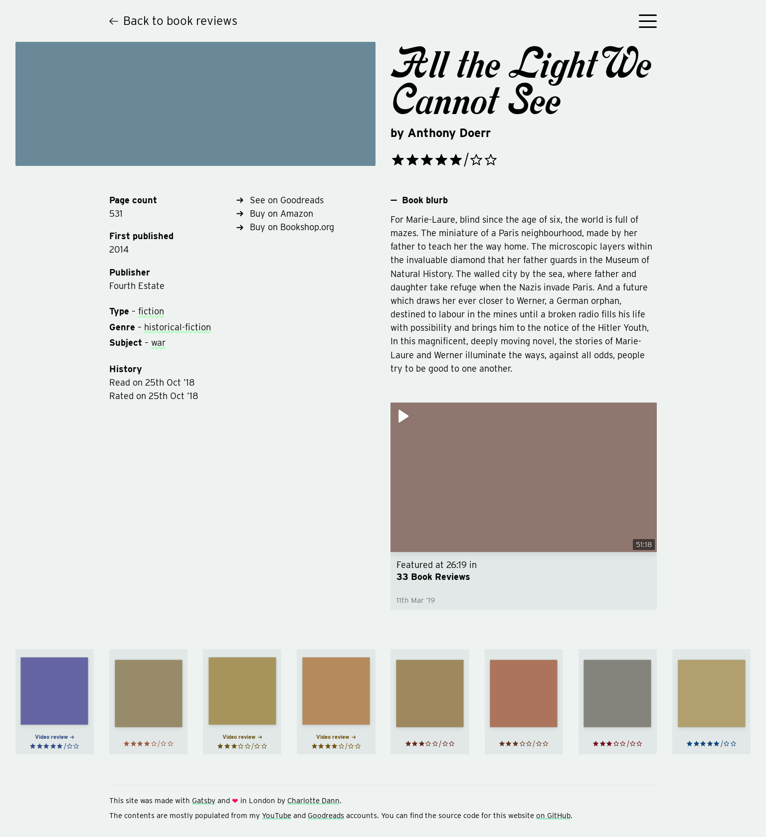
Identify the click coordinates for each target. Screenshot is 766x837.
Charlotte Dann (313, 800)
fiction (151, 311)
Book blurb (419, 200)
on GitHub (553, 815)
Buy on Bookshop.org (285, 227)
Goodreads (326, 815)
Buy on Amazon (274, 213)
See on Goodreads (280, 200)
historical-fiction (177, 327)
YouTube (276, 815)
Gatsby (203, 800)
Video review (54, 736)
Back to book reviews (173, 20)
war (158, 342)
